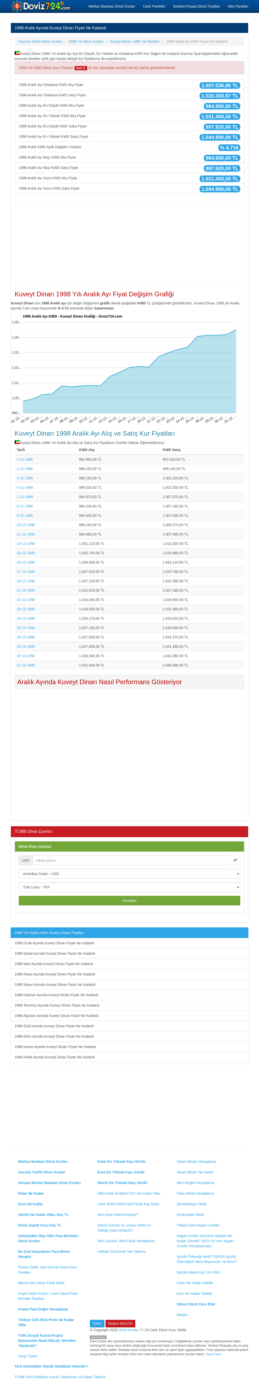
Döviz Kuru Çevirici (35, 846)
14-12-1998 (26, 544)
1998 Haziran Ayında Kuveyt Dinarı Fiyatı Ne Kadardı (56, 995)
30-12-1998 (26, 656)
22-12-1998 (26, 600)
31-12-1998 (26, 665)
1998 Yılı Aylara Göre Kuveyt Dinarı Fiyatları (49, 933)
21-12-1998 (26, 590)
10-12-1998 (26, 525)
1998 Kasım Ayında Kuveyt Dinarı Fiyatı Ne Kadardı (55, 1047)
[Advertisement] (129, 244)
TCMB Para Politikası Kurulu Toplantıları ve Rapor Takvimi (60, 1377)
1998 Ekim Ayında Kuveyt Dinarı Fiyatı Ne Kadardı (54, 1036)
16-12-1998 (26, 562)
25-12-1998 (26, 628)
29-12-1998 (26, 646)
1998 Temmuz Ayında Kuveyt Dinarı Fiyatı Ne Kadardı (57, 1005)
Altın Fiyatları (238, 6)
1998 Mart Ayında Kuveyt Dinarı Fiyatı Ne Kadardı (54, 964)
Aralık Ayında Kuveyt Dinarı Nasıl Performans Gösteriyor (99, 682)
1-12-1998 (25, 459)
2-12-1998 (25, 469)
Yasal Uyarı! (213, 1354)
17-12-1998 (26, 572)
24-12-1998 (26, 618)
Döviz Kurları (128, 1330)
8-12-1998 (25, 506)
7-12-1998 (25, 497)
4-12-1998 (25, 487)
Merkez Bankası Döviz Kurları (112, 6)
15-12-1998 (26, 553)
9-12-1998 (25, 516)
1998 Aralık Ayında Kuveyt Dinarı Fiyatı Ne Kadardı (55, 1057)
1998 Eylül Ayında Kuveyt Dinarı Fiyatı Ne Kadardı (54, 1026)
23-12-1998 (26, 609)
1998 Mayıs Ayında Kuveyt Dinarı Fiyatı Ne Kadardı (55, 985)
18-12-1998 (26, 581)
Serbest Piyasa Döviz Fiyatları (196, 6)
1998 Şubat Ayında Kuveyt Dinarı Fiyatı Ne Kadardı (55, 953)
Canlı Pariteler (154, 6)
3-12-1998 (25, 478)
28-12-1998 (26, 637)
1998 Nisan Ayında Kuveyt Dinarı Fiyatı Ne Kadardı (55, 974)
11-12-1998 (26, 534)
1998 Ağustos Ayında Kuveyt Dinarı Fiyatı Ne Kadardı (57, 1016)
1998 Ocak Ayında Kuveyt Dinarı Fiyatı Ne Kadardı (54, 943)
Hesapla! (129, 901)
